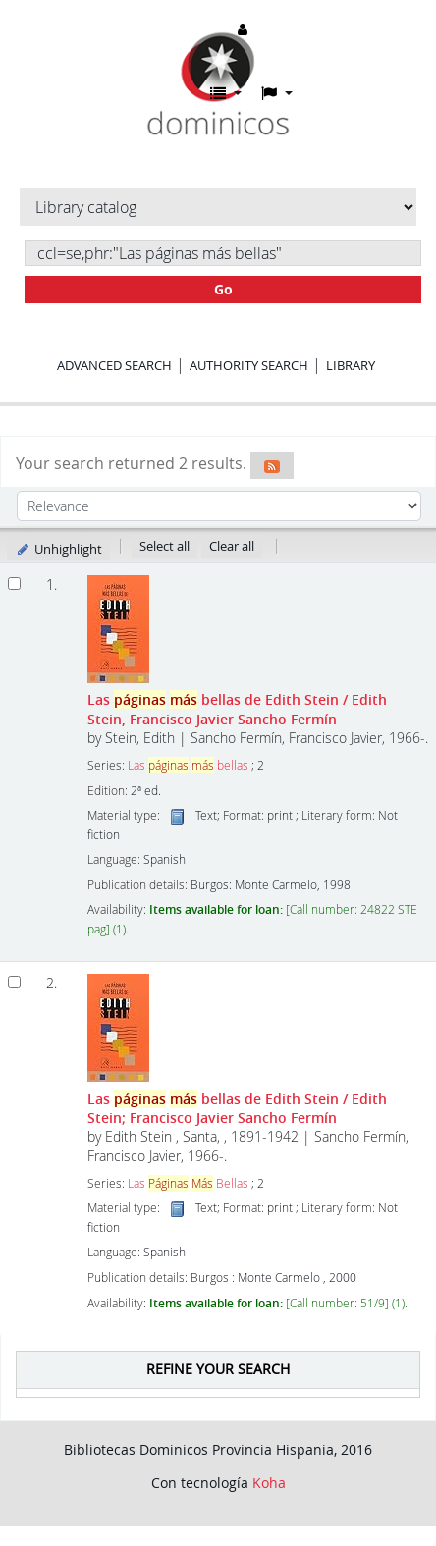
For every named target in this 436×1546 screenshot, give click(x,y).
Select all (164, 546)
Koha (269, 1482)
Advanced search (114, 365)
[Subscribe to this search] (272, 465)
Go (223, 289)
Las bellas (188, 765)
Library (350, 365)
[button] (226, 93)
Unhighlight (58, 549)
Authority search (249, 365)
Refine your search (218, 1368)
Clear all (231, 546)
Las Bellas (188, 1183)
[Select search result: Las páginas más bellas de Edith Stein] (14, 583)
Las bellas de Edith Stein (237, 708)
